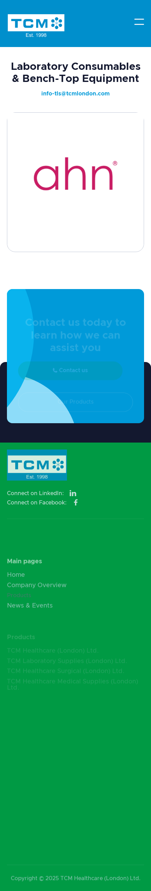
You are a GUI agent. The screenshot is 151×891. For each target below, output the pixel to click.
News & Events (30, 608)
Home (16, 578)
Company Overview (37, 588)
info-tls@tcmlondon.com (75, 93)
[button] (139, 22)
